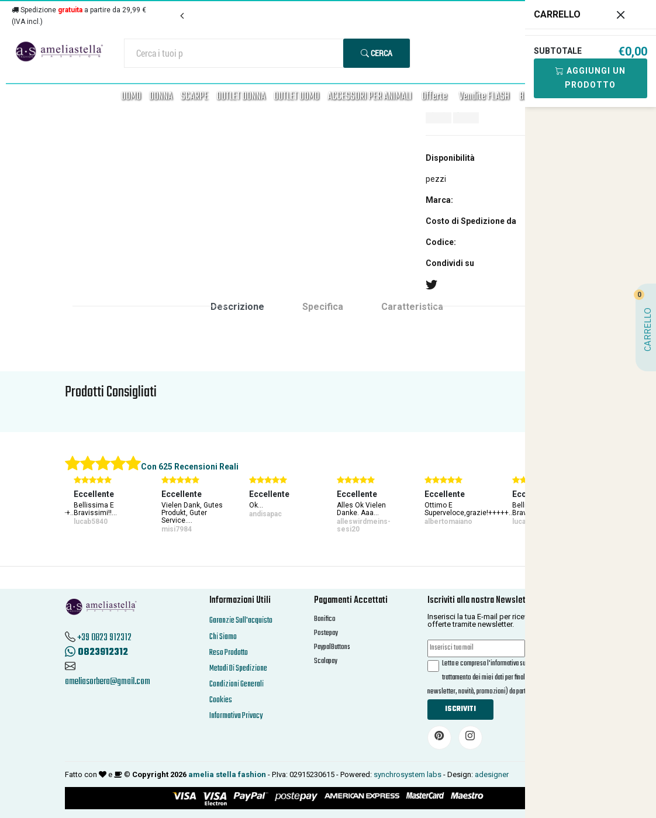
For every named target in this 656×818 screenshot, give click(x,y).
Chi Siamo (223, 637)
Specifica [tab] (322, 306)
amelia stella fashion (227, 774)
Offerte (434, 96)
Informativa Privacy (236, 716)
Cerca (376, 52)
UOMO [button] (131, 96)
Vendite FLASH (484, 96)
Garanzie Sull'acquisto (240, 620)
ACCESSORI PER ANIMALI (369, 96)
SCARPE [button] (194, 96)
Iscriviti (460, 709)
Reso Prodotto (228, 653)
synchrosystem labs (407, 774)
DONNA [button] (160, 96)
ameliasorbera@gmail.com (107, 681)
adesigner (492, 774)
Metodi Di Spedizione (238, 668)
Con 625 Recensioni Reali (190, 466)
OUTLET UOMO (296, 96)
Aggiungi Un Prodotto (590, 77)
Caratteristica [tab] (412, 306)
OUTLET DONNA (240, 96)
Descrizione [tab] (237, 306)
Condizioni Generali (236, 684)
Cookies (220, 700)
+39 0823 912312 (104, 638)
